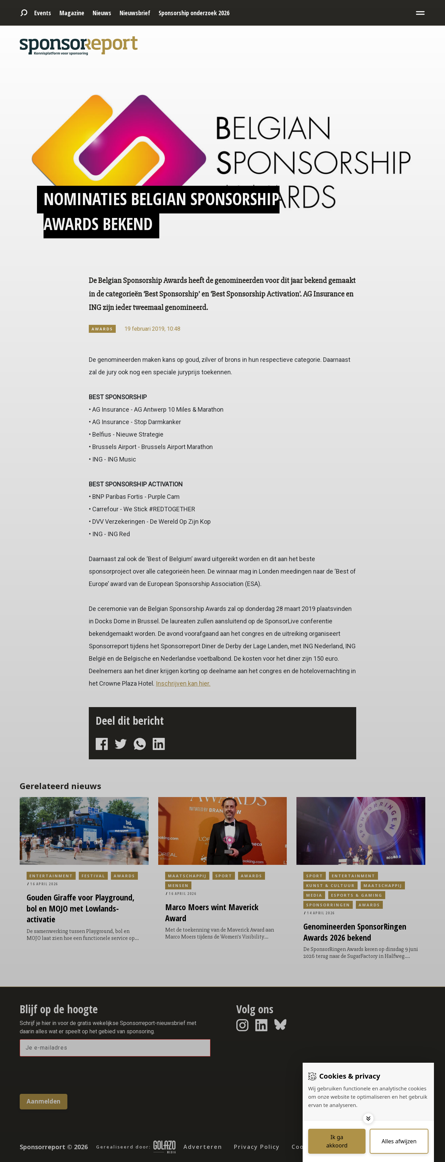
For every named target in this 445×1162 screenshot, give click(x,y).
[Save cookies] (337, 1141)
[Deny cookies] (399, 1141)
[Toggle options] (368, 1118)
